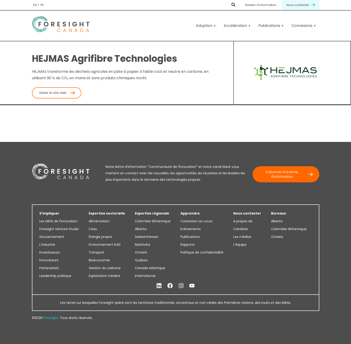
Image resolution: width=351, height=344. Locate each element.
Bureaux (278, 213)
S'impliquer (49, 213)
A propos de (242, 221)
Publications (269, 25)
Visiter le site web (52, 92)
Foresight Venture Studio (59, 229)
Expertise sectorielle (107, 213)
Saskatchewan (146, 236)
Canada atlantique (150, 268)
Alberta (140, 229)
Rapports (187, 244)
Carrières (240, 229)
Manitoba (142, 244)
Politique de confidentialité (201, 252)
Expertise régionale (152, 213)
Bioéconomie (99, 260)
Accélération (235, 25)
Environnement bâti (104, 244)
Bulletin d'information (261, 5)
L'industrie (47, 244)
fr (42, 5)
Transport (96, 252)
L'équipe (239, 244)
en (35, 5)
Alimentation (99, 221)
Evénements (190, 229)
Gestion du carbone (105, 268)
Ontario (141, 252)
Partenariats (49, 268)
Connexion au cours (196, 221)
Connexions (301, 25)
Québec (141, 260)
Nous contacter (300, 5)
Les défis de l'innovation (58, 221)
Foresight (50, 318)
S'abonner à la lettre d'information (282, 174)
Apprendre (190, 213)
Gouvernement (51, 236)
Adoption (204, 25)
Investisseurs (49, 252)
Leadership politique (55, 276)
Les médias (242, 236)
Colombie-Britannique (153, 221)
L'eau (93, 229)
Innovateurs (48, 260)
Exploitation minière (104, 276)
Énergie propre (100, 236)
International (145, 276)
